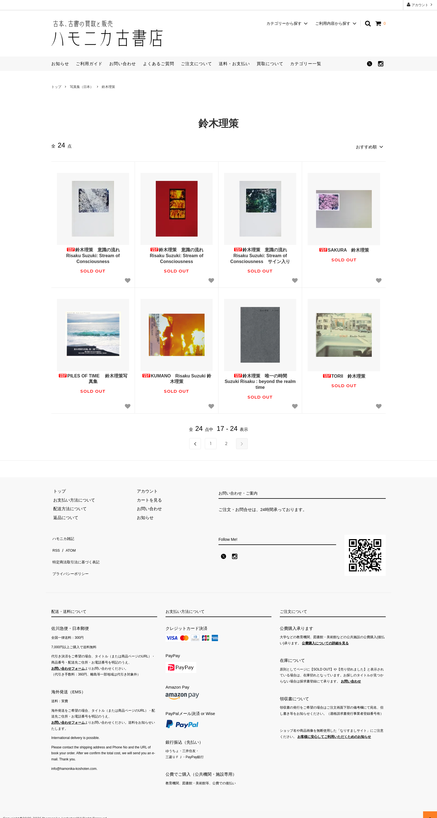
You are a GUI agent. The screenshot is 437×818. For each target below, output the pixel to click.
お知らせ (60, 63)
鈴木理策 (108, 87)
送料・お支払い (234, 63)
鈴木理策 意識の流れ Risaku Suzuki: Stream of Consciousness (95, 254)
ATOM (69, 544)
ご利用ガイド (89, 63)
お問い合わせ (122, 63)
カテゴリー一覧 (305, 63)
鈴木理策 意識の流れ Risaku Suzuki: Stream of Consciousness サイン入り (260, 254)
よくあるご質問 (158, 63)
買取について (270, 63)
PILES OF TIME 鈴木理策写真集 (92, 377)
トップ (56, 87)
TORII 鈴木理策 (343, 374)
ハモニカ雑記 (63, 536)
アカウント (420, 4)
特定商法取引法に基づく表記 (78, 553)
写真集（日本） (81, 87)
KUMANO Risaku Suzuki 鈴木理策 (176, 377)
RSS (55, 544)
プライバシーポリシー (72, 562)
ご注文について (196, 63)
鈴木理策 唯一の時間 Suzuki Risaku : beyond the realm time (260, 380)
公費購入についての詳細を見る (325, 636)
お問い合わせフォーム (68, 661)
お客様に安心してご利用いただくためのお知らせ (334, 729)
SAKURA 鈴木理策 (344, 248)
